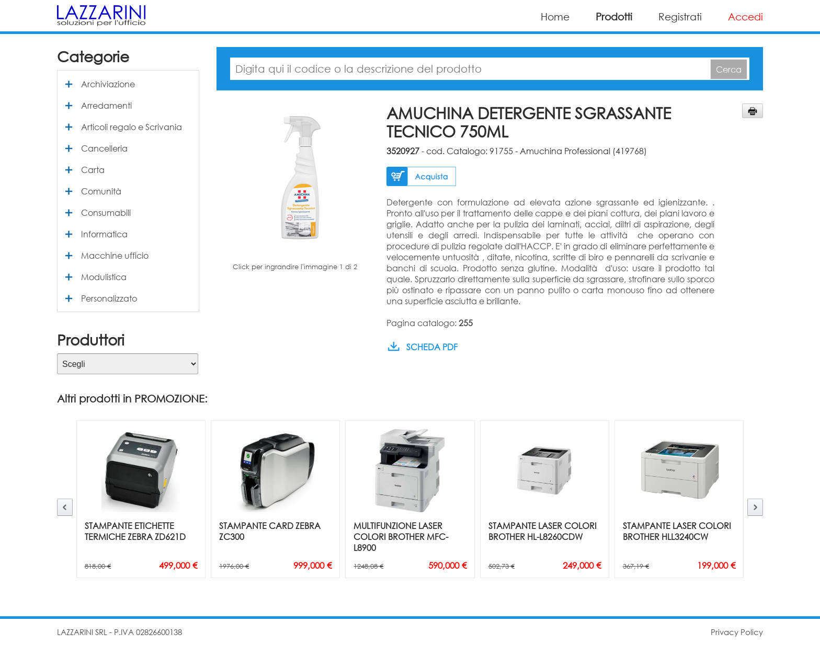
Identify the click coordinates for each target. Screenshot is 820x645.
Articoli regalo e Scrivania (131, 126)
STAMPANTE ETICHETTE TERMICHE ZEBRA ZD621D (135, 531)
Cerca (729, 69)
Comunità (101, 191)
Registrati (680, 16)
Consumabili (106, 212)
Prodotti (614, 16)
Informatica (104, 233)
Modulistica (104, 276)
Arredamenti (106, 105)
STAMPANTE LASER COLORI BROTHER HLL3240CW (677, 531)
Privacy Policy (737, 632)
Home (555, 16)
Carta (93, 169)
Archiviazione (108, 83)
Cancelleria (104, 148)
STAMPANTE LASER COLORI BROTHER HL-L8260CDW (542, 531)
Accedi (745, 16)
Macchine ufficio (115, 255)
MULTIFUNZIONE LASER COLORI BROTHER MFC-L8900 (401, 536)
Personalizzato (109, 298)
